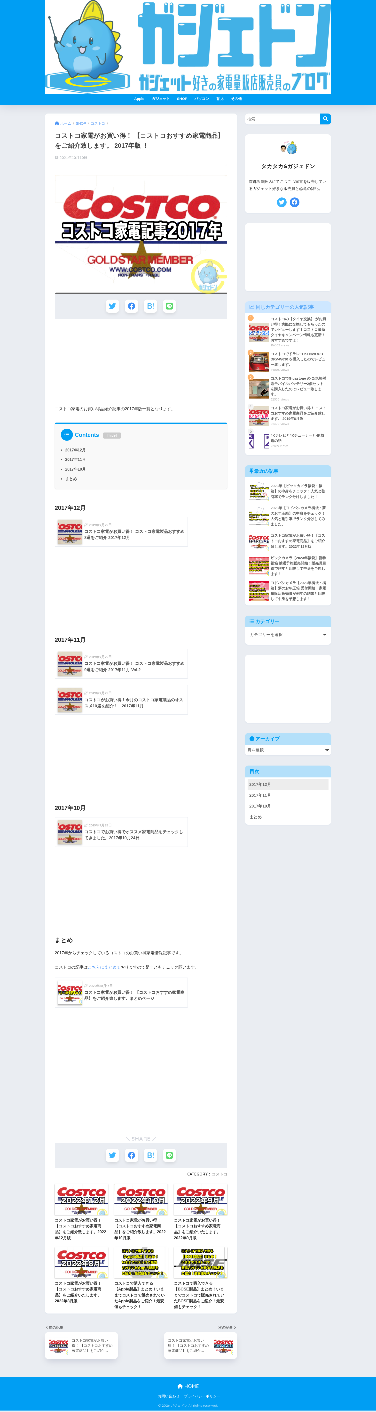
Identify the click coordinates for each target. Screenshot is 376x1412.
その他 (236, 99)
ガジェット (161, 99)
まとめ (71, 479)
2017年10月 (75, 469)
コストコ (219, 1175)
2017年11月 (75, 460)
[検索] (325, 119)
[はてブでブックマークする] (150, 306)
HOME (188, 1387)
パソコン (202, 99)
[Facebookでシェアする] (131, 306)
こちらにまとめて (104, 968)
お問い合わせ (169, 1398)
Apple (139, 99)
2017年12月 (75, 450)
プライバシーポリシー (202, 1398)
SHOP (182, 99)
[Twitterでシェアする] (112, 306)
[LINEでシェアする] (170, 306)
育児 (220, 99)
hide (112, 436)
